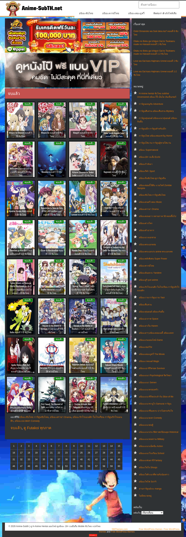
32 (21, 459)
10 (81, 446)
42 (96, 459)
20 (44, 452)
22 (59, 452)
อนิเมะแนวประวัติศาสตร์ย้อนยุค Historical (158, 432)
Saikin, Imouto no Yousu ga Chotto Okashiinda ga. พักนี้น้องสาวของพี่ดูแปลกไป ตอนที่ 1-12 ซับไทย (20, 287)
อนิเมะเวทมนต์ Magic (149, 361)
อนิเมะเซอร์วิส (145, 347)
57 (96, 466)
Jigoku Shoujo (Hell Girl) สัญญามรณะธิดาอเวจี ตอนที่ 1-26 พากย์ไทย (21, 368)
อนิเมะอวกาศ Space (148, 319)
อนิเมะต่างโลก (145, 223)
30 (119, 452)
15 (119, 446)
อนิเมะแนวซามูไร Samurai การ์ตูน (155, 403)
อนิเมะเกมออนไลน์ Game (151, 340)
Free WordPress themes (150, 529)
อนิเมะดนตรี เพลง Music (150, 202)
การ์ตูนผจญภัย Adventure (151, 104)
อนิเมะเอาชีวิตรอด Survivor (152, 368)
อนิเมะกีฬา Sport (147, 171)
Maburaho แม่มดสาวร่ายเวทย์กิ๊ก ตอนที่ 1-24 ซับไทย (20, 172)
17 (21, 452)
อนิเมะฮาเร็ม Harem (148, 326)
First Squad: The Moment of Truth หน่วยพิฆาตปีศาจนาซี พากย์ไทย (51, 407)
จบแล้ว (16, 428)
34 (36, 459)
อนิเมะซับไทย (86, 13)
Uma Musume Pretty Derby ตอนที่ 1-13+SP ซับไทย (20, 409)
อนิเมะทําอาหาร (146, 230)
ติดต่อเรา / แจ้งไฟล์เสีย (165, 13)
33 (29, 459)
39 (74, 459)
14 (111, 446)
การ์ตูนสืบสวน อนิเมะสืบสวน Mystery (156, 111)
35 (44, 459)
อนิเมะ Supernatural (148, 150)
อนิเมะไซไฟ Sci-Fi (147, 481)
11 (89, 446)
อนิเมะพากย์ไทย (110, 13)
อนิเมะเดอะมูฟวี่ (136, 13)
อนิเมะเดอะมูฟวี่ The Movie (152, 354)
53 (66, 466)
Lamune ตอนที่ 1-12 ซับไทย (83, 214)
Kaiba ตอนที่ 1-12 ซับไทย (21, 332)
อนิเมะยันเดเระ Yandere (150, 273)
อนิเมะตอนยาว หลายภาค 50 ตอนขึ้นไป (157, 216)
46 (14, 466)
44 (111, 459)
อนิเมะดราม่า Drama (149, 209)
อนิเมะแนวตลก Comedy (150, 418)
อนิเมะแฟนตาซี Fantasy (150, 460)
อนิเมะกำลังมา (146, 164)
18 (29, 452)
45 (119, 459)
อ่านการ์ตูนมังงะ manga (150, 488)
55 (81, 466)
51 (51, 466)
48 (29, 466)
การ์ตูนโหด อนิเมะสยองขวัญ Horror (155, 136)
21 (51, 452)
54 (74, 466)
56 (89, 466)
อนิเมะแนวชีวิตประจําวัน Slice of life (156, 396)
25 (81, 452)
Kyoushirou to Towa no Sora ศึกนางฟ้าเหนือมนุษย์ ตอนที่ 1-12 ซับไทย (51, 211)
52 (59, 466)
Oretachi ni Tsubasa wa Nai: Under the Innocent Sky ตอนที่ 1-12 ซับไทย (114, 250)
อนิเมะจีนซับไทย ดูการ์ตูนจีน (152, 178)
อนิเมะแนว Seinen (148, 382)
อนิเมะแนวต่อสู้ (146, 425)
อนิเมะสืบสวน (145, 304)
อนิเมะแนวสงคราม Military (151, 439)
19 (36, 452)
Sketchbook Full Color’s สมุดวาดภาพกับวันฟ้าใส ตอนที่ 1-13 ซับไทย (114, 289)
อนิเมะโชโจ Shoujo (148, 467)
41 (89, 459)
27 (96, 452)
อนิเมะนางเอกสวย (147, 237)
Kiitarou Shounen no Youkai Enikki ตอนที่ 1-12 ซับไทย (83, 174)
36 (51, 459)
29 (111, 452)
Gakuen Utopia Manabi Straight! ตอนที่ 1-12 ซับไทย (114, 368)
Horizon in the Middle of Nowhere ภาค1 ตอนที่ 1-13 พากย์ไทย (83, 329)
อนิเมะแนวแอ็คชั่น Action (151, 446)
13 (104, 446)
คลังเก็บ (137, 513)
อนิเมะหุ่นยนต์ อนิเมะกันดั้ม (151, 311)
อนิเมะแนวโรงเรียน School (151, 453)
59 (111, 466)
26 (89, 452)
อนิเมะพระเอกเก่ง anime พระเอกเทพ (156, 251)
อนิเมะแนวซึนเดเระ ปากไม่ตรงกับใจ (156, 411)
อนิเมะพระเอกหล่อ (147, 244)
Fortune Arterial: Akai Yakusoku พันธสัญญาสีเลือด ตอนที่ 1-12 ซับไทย (83, 407)
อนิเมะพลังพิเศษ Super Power (153, 258)
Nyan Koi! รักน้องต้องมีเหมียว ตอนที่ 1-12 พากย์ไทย (114, 211)
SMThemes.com (120, 529)
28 (104, 452)
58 (104, 466)
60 (119, 466)
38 (66, 459)
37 (59, 459)
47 (21, 466)
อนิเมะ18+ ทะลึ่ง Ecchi (149, 157)
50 (44, 466)
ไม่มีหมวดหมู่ (145, 496)
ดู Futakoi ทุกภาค (37, 428)
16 (14, 452)
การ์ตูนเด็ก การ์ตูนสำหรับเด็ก (152, 128)
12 (96, 446)
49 (36, 466)
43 (104, 459)
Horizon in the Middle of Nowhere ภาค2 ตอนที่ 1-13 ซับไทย (52, 329)
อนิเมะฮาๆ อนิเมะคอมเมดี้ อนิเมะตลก (156, 333)
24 (74, 452)
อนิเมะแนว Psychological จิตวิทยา (155, 375)
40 (81, 459)
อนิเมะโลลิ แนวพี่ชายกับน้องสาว (154, 474)
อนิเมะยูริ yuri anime (148, 280)
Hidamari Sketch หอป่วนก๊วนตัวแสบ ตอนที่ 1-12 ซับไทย (82, 368)
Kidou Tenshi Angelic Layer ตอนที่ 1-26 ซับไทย (114, 134)
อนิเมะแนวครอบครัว (148, 389)
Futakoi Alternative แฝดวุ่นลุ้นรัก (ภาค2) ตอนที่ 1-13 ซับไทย (114, 407)
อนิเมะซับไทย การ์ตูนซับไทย (152, 195)
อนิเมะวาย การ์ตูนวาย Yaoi (152, 297)
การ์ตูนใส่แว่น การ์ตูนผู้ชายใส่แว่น (155, 143)
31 (14, 459)
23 (66, 452)
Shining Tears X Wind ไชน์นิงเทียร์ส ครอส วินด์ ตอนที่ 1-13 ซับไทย (83, 289)
